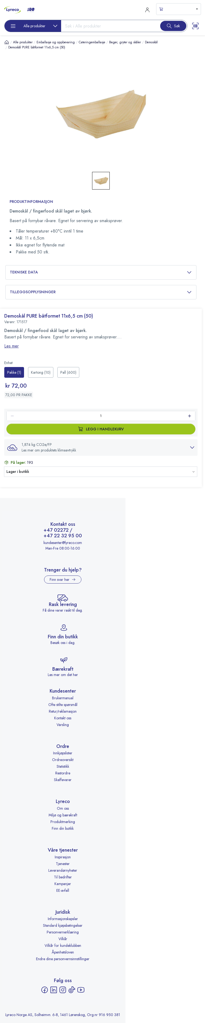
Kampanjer (62, 883)
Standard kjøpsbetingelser (62, 925)
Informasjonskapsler (63, 918)
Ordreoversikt (62, 759)
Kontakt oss (62, 718)
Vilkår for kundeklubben (63, 945)
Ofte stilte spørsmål (62, 704)
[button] (101, 447)
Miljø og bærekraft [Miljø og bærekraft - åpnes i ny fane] (63, 815)
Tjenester (63, 863)
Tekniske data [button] (101, 272)
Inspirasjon (63, 857)
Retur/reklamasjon (63, 711)
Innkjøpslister (62, 753)
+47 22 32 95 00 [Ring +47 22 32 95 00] (63, 536)
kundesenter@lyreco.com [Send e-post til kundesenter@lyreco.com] (63, 542)
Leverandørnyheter (62, 870)
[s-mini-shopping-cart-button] (178, 9)
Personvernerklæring (63, 932)
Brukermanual (62, 698)
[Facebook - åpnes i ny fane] (45, 990)
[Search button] (173, 26)
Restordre (62, 773)
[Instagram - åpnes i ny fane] (63, 990)
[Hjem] (6, 42)
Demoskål (151, 42)
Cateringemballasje (92, 42)
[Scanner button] (195, 26)
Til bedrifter (63, 877)
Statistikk (63, 766)
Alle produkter (23, 42)
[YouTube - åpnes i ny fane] (81, 990)
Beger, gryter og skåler (125, 42)
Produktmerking (62, 821)
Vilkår (62, 938)
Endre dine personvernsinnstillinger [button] (62, 959)
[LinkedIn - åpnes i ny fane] (54, 990)
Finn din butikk (63, 828)
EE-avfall (62, 890)
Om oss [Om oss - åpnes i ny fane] (63, 808)
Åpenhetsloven (63, 952)
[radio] (14, 372)
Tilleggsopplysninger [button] (101, 292)
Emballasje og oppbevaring (56, 42)
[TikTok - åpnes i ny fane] (72, 990)
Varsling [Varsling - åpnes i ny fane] (63, 724)
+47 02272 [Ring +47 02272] (56, 530)
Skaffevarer (63, 779)
